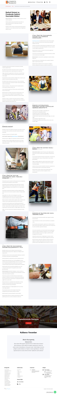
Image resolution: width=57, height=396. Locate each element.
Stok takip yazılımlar (35, 40)
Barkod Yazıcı (7, 382)
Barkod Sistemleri (20, 381)
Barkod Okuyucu (15, 138)
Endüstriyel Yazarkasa (8, 376)
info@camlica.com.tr (49, 378)
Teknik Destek (20, 377)
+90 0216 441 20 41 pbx (48, 376)
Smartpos (33, 375)
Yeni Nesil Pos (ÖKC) (8, 378)
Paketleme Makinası (8, 389)
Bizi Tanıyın (19, 375)
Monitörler (6, 384)
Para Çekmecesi (7, 388)
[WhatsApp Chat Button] (55, 392)
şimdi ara (28, 328)
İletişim (19, 379)
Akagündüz (8, 394)
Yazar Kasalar (7, 375)
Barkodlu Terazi (7, 380)
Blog (12, 6)
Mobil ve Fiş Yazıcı (7, 383)
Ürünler (19, 380)
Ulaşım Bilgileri (46, 379)
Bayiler (19, 378)
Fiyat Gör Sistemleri (7, 387)
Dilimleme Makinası (7, 390)
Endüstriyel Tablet (7, 386)
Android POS (6, 377)
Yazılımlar (19, 382)
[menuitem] (32, 2)
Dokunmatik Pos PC (7, 379)
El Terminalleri (7, 385)
